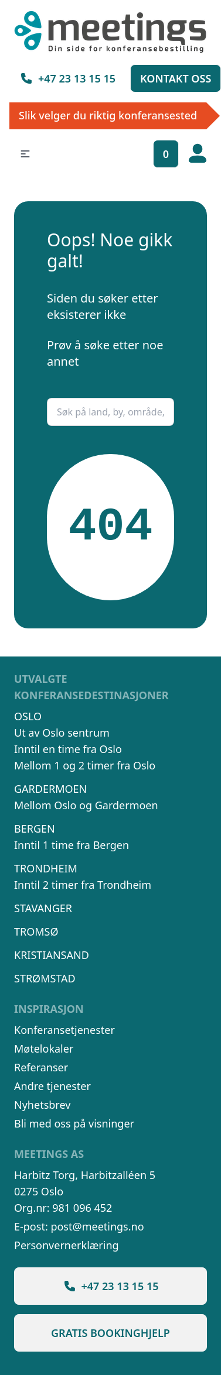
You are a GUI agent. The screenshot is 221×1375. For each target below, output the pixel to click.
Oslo (28, 716)
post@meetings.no (97, 1226)
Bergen (34, 828)
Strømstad (45, 978)
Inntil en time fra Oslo (68, 749)
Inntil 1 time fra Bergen (71, 845)
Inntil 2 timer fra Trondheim (82, 885)
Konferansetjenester (64, 1030)
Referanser (41, 1067)
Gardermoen (50, 789)
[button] (25, 154)
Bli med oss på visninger (74, 1123)
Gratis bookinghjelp (110, 1333)
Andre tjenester (52, 1086)
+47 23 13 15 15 (67, 78)
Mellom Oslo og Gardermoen (86, 805)
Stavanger (43, 908)
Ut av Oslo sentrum (62, 733)
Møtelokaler (43, 1048)
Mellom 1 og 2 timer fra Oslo (84, 765)
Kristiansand (51, 955)
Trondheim (45, 868)
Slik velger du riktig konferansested (108, 115)
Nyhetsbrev (42, 1105)
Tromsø (36, 931)
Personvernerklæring (66, 1245)
